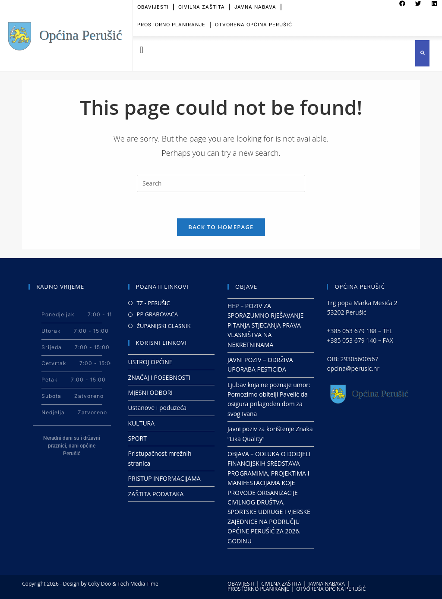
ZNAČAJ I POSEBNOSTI (159, 377)
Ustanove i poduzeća (157, 408)
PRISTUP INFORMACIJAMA (164, 478)
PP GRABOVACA (157, 314)
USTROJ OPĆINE (150, 362)
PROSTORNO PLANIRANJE (171, 20)
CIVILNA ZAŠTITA (281, 583)
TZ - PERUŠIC (153, 303)
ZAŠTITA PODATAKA (156, 494)
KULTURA (141, 423)
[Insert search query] (221, 183)
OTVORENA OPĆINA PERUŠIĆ (253, 20)
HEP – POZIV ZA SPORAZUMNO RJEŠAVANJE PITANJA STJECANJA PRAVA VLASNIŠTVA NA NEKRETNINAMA (265, 325)
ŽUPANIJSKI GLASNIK (164, 326)
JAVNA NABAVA (326, 583)
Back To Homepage (220, 227)
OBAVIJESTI (240, 583)
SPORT (137, 438)
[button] (141, 50)
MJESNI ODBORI (150, 392)
